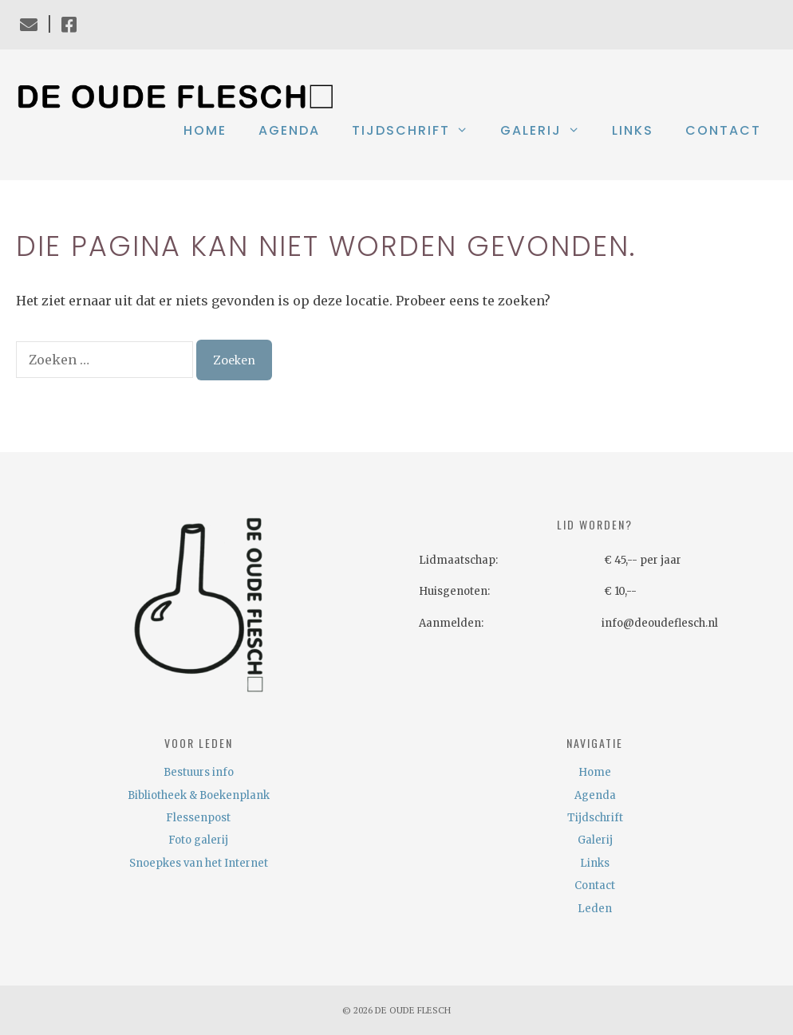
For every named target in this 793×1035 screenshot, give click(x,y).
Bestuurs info (199, 772)
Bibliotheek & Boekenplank (199, 795)
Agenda (289, 130)
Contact (723, 130)
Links (632, 130)
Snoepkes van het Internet (198, 863)
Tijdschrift (418, 130)
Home (205, 130)
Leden (595, 908)
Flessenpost (198, 817)
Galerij (548, 130)
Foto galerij (198, 840)
